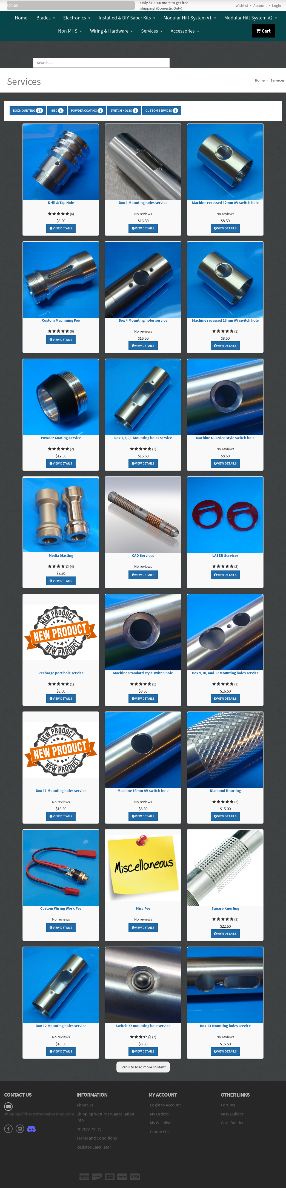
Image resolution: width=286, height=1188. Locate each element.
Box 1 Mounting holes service (143, 202)
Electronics (76, 18)
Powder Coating (87, 110)
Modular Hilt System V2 (250, 18)
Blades (45, 18)
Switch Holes (124, 110)
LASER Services (225, 555)
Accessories (185, 31)
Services (151, 31)
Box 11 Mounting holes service (61, 790)
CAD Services (143, 555)
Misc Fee (143, 908)
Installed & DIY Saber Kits (127, 18)
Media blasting (61, 555)
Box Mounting (28, 110)
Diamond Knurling (225, 790)
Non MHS (70, 31)
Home (21, 18)
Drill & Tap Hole (61, 202)
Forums (228, 1105)
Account (260, 5)
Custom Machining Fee (61, 320)
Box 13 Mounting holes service (225, 1025)
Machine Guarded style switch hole (225, 438)
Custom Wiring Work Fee (60, 908)
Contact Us (160, 1131)
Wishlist (242, 5)
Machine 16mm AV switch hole (143, 790)
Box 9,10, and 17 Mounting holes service (225, 673)
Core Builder (232, 1122)
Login (276, 5)
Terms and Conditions (96, 1138)
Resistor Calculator (93, 1147)
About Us (84, 1105)
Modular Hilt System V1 (190, 18)
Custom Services (161, 110)
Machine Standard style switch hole (143, 673)
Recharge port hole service (61, 673)
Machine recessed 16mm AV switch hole (225, 320)
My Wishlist (160, 1122)
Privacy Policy (88, 1129)
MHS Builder (232, 1114)
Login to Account (165, 1105)
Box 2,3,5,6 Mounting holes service (143, 438)
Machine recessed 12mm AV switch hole (225, 202)
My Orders (159, 1114)
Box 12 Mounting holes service (61, 1025)
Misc (57, 110)
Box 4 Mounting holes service (143, 320)
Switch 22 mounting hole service (143, 1025)
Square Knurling (225, 908)
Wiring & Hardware (111, 31)
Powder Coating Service (61, 438)
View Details (61, 228)
